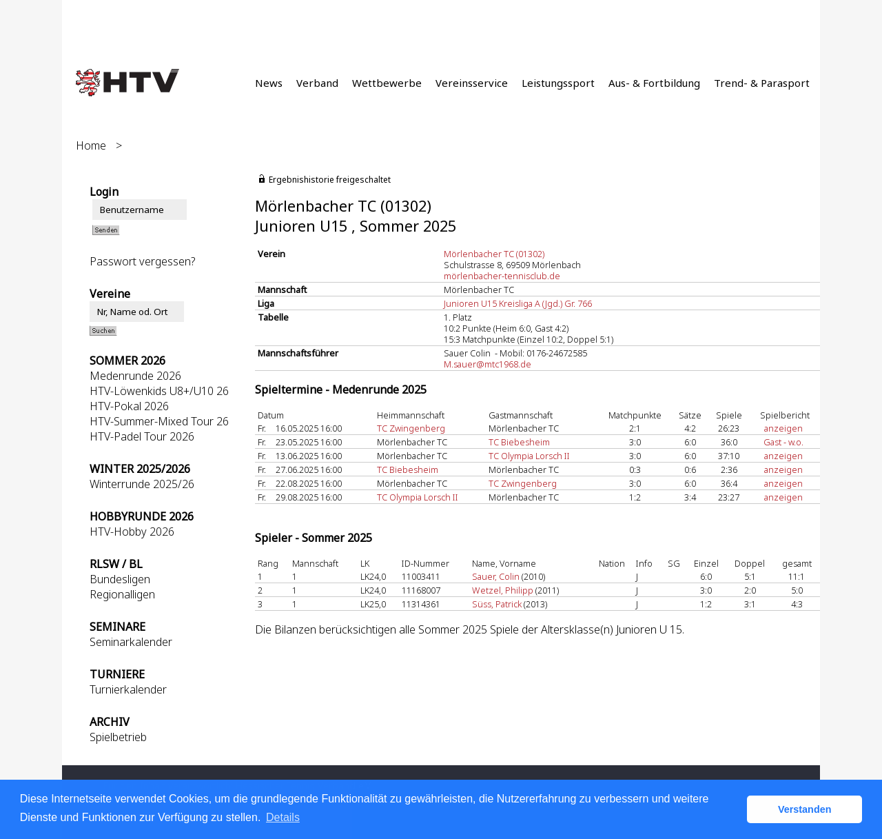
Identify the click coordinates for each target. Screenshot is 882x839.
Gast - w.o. (783, 442)
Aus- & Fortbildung (654, 83)
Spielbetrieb (118, 737)
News (269, 83)
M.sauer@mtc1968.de (487, 364)
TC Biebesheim (519, 442)
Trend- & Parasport (762, 83)
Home (91, 145)
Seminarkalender (131, 641)
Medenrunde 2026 (135, 375)
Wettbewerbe (387, 83)
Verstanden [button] (805, 809)
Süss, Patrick (497, 604)
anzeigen (783, 428)
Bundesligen (120, 579)
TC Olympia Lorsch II (529, 455)
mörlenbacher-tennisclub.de (502, 276)
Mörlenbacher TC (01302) (494, 253)
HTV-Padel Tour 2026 (142, 436)
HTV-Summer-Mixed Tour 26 (159, 421)
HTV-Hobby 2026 (132, 531)
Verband (317, 83)
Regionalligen (122, 594)
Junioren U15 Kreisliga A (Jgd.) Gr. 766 (518, 303)
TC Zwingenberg (411, 428)
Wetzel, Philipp (502, 590)
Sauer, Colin (496, 576)
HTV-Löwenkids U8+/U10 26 (159, 390)
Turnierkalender (128, 689)
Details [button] (283, 817)
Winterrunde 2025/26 (142, 484)
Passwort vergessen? (142, 261)
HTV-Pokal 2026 (129, 406)
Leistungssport (558, 83)
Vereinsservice (471, 83)
